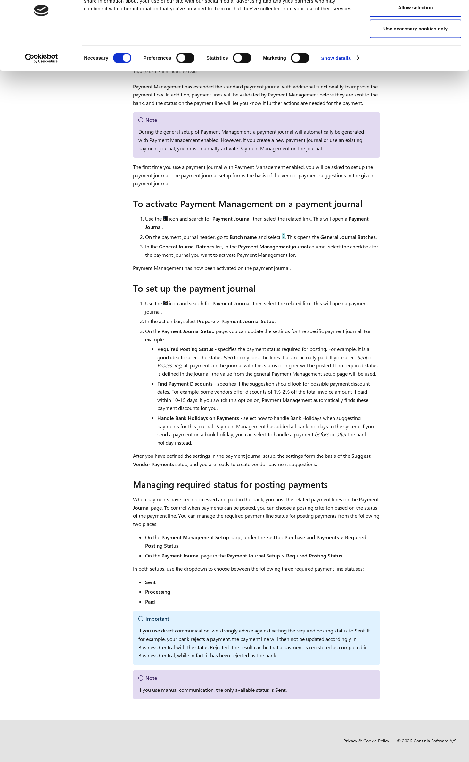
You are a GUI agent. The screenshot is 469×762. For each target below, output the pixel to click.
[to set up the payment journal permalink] (259, 288)
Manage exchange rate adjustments (74, 221)
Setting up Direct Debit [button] (53, 240)
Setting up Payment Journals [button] (59, 164)
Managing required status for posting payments (416, 134)
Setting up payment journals (67, 183)
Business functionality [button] (47, 278)
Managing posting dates (62, 231)
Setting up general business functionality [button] (71, 117)
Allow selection (415, 38)
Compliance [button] (37, 297)
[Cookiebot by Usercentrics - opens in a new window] (41, 88)
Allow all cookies (415, 17)
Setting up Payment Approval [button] (60, 259)
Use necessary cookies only (415, 59)
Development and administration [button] (58, 288)
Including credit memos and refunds (74, 202)
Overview (43, 108)
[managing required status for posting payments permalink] (331, 484)
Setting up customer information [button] (63, 155)
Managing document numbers (68, 193)
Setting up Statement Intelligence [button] (64, 250)
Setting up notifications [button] (54, 145)
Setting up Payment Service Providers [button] (68, 269)
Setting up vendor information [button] (61, 136)
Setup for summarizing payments (71, 212)
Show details (336, 88)
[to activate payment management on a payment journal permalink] (366, 203)
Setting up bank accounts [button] (56, 126)
